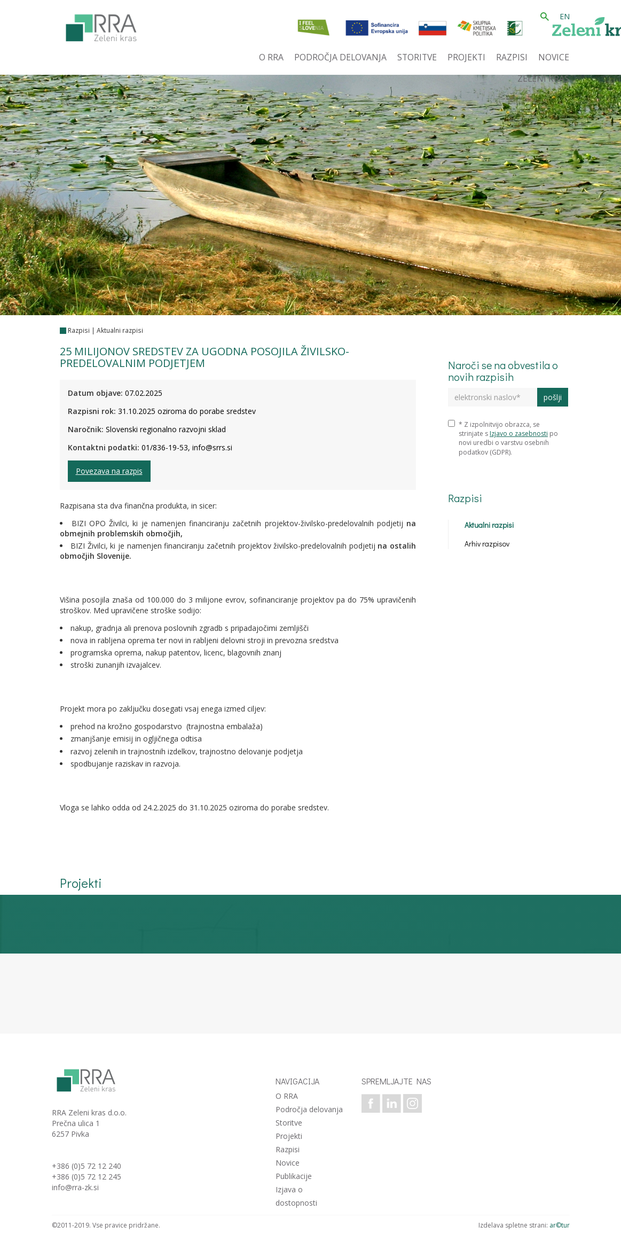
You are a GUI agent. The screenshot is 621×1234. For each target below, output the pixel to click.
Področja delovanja (309, 1109)
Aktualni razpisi (120, 330)
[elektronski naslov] (492, 397)
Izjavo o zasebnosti (519, 433)
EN (565, 16)
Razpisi (79, 330)
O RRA (287, 1096)
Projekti (289, 1136)
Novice (288, 1163)
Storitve (289, 1123)
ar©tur (559, 1225)
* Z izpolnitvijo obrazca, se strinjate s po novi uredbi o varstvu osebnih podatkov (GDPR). (503, 438)
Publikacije (294, 1176)
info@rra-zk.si (75, 1187)
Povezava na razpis (109, 471)
